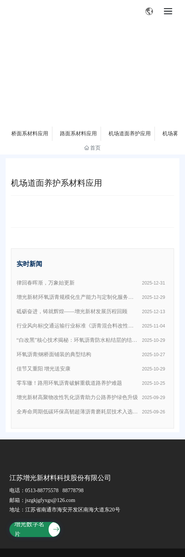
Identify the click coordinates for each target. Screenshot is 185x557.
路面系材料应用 (78, 133)
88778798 (73, 490)
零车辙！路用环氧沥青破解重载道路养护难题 (69, 383)
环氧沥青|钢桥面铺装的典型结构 (54, 354)
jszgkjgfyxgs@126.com (50, 500)
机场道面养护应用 (130, 133)
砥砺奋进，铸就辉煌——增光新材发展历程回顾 (72, 311)
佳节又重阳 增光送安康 (44, 369)
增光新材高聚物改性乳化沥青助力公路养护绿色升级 (77, 397)
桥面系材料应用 (29, 133)
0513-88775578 (42, 490)
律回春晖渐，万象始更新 (46, 283)
